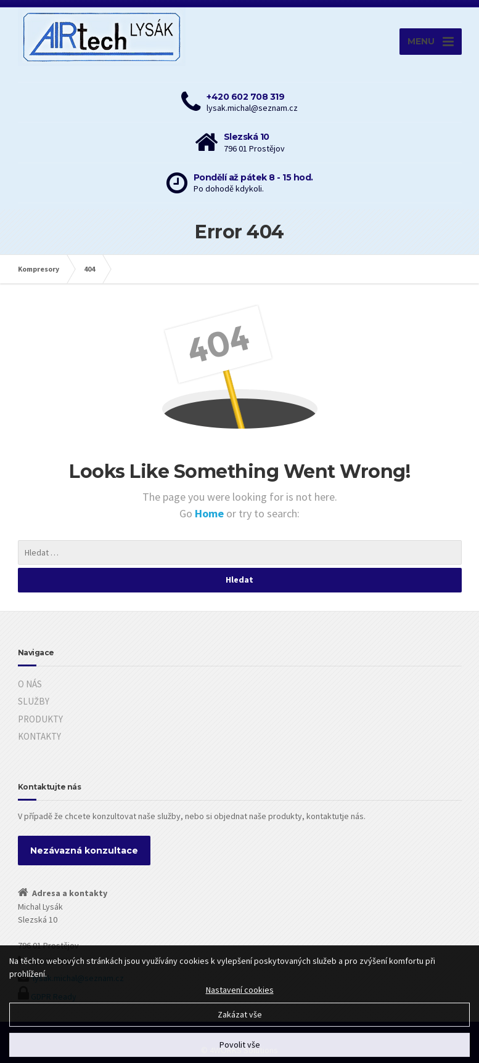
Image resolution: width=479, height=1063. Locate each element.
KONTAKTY (39, 736)
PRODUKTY (40, 719)
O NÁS (30, 684)
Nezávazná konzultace (84, 850)
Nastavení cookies (240, 996)
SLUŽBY (33, 701)
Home (210, 513)
